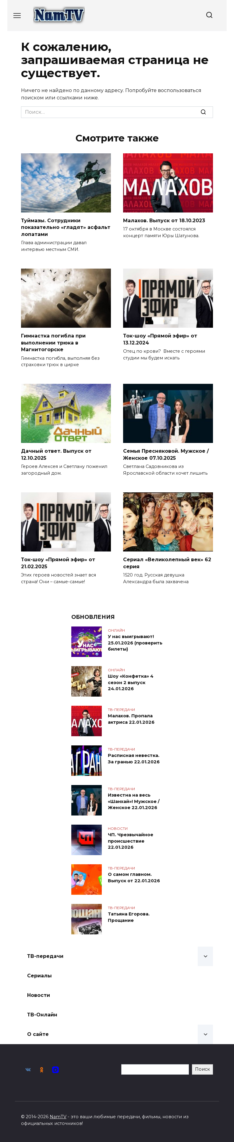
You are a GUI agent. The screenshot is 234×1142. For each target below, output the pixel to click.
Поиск (202, 1069)
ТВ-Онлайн (42, 1014)
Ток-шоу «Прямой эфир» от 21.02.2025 (58, 562)
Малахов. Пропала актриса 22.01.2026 (131, 719)
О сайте (38, 1034)
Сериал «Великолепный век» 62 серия (167, 562)
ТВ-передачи (45, 956)
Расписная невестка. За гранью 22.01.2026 (134, 758)
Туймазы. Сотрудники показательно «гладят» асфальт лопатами (65, 227)
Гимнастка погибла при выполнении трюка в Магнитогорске (53, 342)
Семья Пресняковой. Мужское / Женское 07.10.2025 (166, 454)
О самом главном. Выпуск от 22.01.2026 (134, 877)
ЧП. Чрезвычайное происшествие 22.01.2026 (130, 841)
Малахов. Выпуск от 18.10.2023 (164, 220)
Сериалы (39, 975)
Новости (38, 995)
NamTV (58, 1116)
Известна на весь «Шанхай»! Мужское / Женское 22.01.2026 (134, 801)
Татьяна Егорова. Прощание (129, 917)
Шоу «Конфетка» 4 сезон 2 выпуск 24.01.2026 (131, 682)
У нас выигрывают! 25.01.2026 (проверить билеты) (135, 642)
